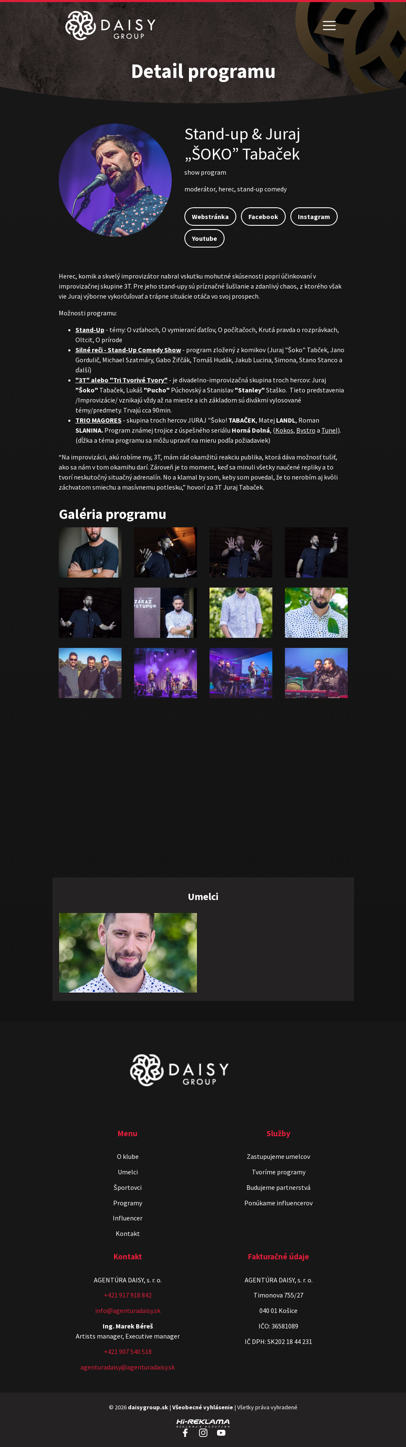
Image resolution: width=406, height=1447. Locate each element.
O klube (128, 1156)
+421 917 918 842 (128, 1295)
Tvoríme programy (278, 1172)
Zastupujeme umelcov (278, 1156)
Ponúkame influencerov (278, 1203)
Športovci (128, 1187)
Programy (127, 1203)
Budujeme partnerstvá (278, 1187)
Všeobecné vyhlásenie (202, 1407)
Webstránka (210, 216)
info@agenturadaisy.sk (127, 1310)
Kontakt (128, 1233)
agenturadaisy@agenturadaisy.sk (127, 1367)
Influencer (127, 1218)
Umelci (128, 1172)
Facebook (263, 216)
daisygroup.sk (148, 1407)
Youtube (204, 238)
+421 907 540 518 (128, 1351)
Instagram (314, 216)
